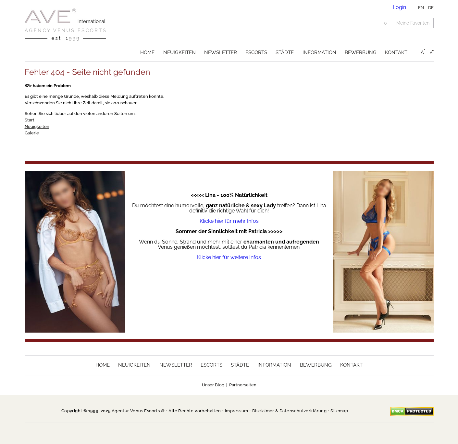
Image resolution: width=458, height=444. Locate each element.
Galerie (32, 133)
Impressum (236, 410)
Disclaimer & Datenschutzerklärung (289, 410)
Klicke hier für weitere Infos (229, 257)
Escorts (256, 52)
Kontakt (396, 52)
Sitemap (339, 410)
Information (319, 52)
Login (399, 7)
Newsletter (220, 52)
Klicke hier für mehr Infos (229, 221)
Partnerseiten (242, 384)
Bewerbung (361, 52)
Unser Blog (213, 384)
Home (147, 52)
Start (29, 120)
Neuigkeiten (179, 52)
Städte (285, 52)
